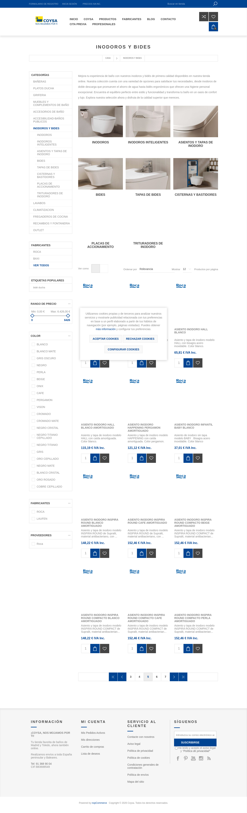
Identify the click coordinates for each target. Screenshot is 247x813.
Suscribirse (190, 742)
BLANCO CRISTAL (48, 472)
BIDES (100, 194)
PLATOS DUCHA (43, 88)
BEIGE (41, 379)
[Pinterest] (185, 758)
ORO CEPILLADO (48, 458)
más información (106, 329)
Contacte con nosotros (140, 736)
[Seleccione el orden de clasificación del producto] (157, 269)
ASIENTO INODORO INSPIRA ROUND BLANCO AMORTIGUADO (99, 522)
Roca (40, 543)
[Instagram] (201, 758)
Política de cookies (138, 757)
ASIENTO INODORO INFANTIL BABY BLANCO (193, 426)
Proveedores (41, 535)
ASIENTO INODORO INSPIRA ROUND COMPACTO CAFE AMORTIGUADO (146, 618)
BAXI (36, 258)
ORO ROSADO (46, 479)
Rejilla (95, 268)
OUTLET (38, 230)
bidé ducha (39, 287)
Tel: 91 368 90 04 (41, 763)
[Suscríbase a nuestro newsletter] (195, 735)
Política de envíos (138, 774)
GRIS (40, 451)
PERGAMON (44, 400)
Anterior (122, 677)
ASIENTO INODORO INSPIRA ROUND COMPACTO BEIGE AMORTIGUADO (192, 522)
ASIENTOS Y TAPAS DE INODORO (195, 144)
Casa (108, 58)
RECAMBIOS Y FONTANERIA (51, 223)
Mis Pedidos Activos (93, 732)
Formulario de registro (43, 4)
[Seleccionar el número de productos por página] (187, 269)
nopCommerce (99, 803)
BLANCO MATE (46, 351)
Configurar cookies (123, 349)
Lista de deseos (90, 753)
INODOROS (100, 142)
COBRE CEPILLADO (49, 486)
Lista (104, 268)
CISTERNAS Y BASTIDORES (196, 194)
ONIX (40, 386)
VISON (41, 407)
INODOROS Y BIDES (46, 128)
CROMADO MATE (48, 420)
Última (183, 677)
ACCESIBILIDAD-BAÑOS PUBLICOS (48, 120)
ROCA (37, 251)
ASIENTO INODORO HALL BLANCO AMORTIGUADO (98, 426)
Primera (113, 677)
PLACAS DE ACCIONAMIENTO (100, 245)
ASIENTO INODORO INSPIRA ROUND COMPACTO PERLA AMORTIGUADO (192, 618)
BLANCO (42, 344)
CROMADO (44, 413)
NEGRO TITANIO (47, 444)
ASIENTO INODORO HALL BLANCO (191, 331)
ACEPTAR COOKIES (106, 338)
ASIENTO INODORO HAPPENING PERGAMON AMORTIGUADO (144, 427)
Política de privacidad (140, 750)
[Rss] (209, 758)
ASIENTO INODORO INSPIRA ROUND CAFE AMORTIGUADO (147, 521)
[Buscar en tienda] (189, 4)
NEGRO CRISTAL (47, 427)
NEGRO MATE (46, 465)
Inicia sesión (69, 4)
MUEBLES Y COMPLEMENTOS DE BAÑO (51, 103)
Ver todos (41, 265)
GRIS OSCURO (46, 358)
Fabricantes (40, 503)
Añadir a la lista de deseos (104, 363)
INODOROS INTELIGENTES (148, 142)
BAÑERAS (39, 81)
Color (36, 335)
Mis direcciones (90, 739)
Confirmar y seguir (174, 677)
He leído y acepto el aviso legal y (197, 749)
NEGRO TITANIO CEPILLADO (47, 436)
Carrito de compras (92, 746)
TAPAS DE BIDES (148, 194)
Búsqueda (215, 4)
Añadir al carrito (95, 363)
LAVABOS (39, 203)
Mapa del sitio (135, 781)
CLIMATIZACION (43, 209)
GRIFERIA (39, 95)
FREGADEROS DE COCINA (50, 216)
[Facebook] (178, 758)
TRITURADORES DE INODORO (148, 245)
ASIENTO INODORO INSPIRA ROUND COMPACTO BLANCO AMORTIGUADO (100, 618)
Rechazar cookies (140, 338)
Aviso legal (133, 743)
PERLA (41, 372)
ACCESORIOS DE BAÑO (48, 111)
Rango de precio (43, 303)
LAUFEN (42, 518)
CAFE (40, 393)
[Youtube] (193, 758)
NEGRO (42, 365)
